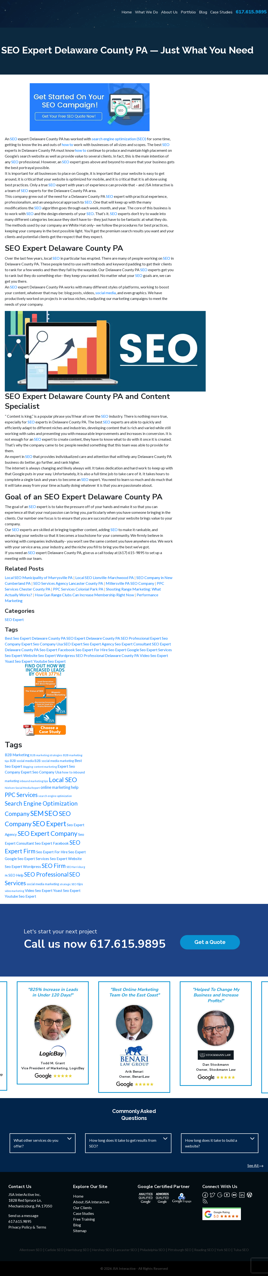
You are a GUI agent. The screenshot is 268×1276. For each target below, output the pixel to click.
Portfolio (188, 12)
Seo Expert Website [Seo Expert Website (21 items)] (66, 858)
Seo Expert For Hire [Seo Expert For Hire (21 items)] (52, 852)
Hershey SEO (102, 1250)
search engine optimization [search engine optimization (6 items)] (55, 795)
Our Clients (82, 1207)
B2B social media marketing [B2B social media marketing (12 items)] (54, 761)
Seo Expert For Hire (92, 649)
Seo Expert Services (156, 649)
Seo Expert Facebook (58, 649)
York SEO (223, 1250)
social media (105, 292)
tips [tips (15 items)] (80, 884)
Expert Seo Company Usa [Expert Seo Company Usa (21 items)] (41, 772)
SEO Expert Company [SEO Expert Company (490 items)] (47, 833)
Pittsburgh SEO (180, 1250)
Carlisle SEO (54, 1250)
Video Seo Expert (154, 655)
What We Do (146, 12)
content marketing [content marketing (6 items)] (45, 766)
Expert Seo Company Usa (42, 644)
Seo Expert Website (21, 655)
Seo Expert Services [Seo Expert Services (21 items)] (33, 858)
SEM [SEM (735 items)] (37, 813)
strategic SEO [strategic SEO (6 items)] (68, 884)
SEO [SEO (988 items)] (51, 813)
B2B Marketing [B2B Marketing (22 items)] (17, 755)
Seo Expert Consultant (133, 644)
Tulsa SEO (241, 1250)
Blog (203, 12)
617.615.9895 (251, 12)
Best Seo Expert (18, 638)
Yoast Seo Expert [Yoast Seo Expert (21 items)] (67, 890)
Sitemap (80, 1230)
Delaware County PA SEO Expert (59, 638)
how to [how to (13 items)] (67, 772)
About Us (169, 12)
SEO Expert (14, 619)
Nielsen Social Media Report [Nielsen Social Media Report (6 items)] (22, 787)
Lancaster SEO (126, 1250)
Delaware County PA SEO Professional (118, 638)
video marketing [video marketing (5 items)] (14, 890)
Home (127, 12)
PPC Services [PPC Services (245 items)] (21, 794)
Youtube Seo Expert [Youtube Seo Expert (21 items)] (20, 896)
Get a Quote (210, 942)
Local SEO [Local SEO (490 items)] (63, 780)
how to (67, 144)
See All (255, 1165)
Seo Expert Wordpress (57, 655)
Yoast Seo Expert (19, 661)
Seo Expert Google (124, 649)
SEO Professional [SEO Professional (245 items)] (46, 874)
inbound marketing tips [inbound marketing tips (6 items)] (34, 781)
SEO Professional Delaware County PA (108, 655)
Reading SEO (204, 1250)
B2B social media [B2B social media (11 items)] (22, 761)
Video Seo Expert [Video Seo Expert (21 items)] (38, 890)
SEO (13, 138)
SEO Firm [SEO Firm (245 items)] (54, 865)
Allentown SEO (30, 1250)
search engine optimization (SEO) (119, 138)
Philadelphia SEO (152, 1250)
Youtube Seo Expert (49, 661)
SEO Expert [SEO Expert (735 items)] (49, 823)
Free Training (84, 1219)
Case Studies (221, 12)
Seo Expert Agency (99, 644)
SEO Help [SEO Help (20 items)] (15, 875)
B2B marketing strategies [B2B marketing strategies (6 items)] (46, 755)
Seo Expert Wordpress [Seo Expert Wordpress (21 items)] (23, 866)
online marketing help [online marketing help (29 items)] (59, 787)
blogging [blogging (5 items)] (28, 766)
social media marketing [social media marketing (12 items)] (43, 884)
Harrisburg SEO (77, 1250)
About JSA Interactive (91, 1202)
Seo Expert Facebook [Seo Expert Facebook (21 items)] (52, 843)
